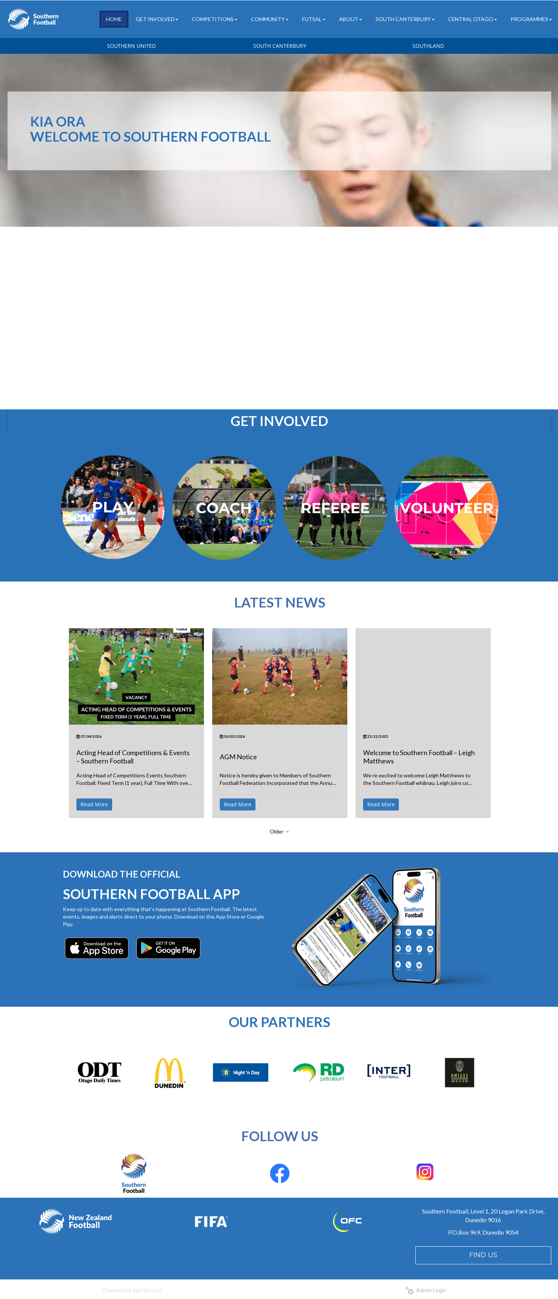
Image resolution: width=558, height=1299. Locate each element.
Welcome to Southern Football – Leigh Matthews (419, 756)
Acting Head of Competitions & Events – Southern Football (133, 756)
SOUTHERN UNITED (131, 45)
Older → (280, 831)
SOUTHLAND (428, 45)
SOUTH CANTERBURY (279, 45)
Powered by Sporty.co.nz (132, 1290)
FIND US (483, 1255)
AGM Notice (238, 757)
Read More (94, 804)
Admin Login (426, 1290)
